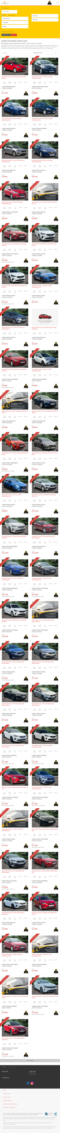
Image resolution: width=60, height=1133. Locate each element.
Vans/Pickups (10, 15)
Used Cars (32, 1071)
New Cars (5, 1071)
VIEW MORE (30, 1060)
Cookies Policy (7, 1097)
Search (14, 35)
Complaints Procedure (9, 1107)
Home (4, 1067)
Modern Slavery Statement (10, 1104)
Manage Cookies (7, 1100)
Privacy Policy (7, 1093)
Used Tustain (32, 1074)
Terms (4, 1090)
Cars (4, 15)
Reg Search (11, 31)
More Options (6, 35)
